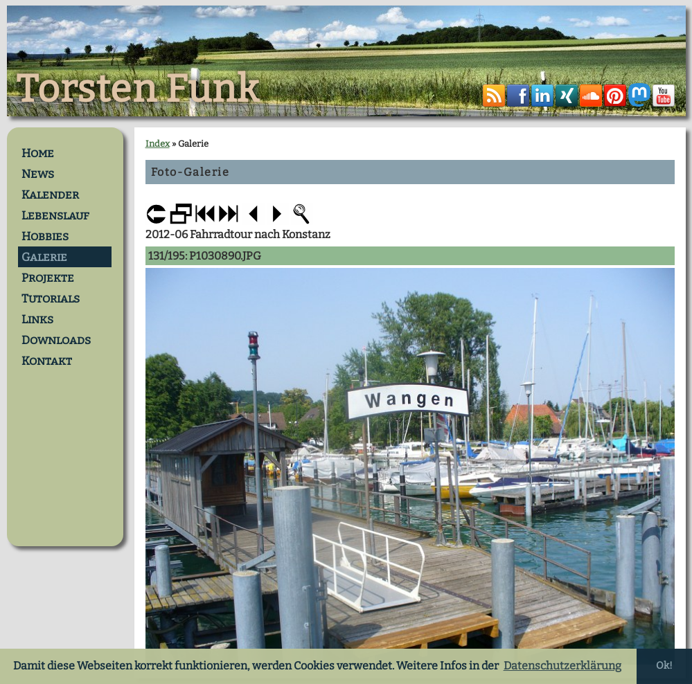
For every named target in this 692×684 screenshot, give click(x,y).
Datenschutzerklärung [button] (562, 665)
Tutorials (50, 298)
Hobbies (45, 236)
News (37, 174)
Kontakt (46, 361)
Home (37, 153)
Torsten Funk (138, 89)
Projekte (47, 278)
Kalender (50, 194)
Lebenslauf (55, 215)
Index (157, 143)
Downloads (56, 340)
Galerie (44, 257)
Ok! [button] (664, 666)
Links (37, 319)
